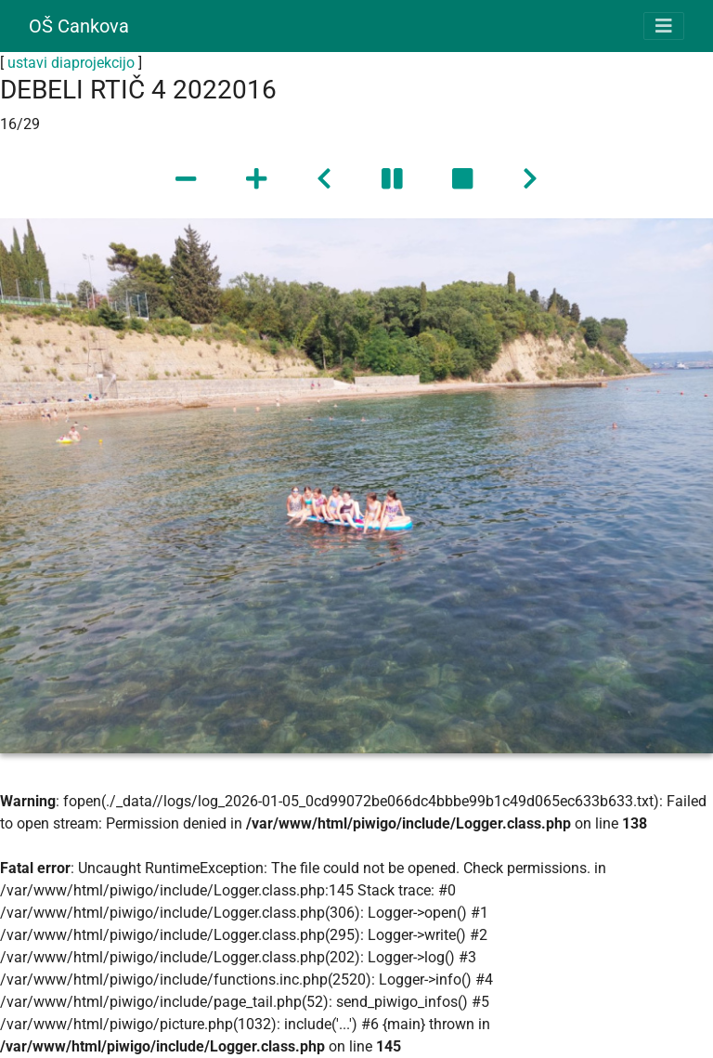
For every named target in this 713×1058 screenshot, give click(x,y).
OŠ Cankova (79, 26)
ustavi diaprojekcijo (71, 63)
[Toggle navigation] (663, 26)
